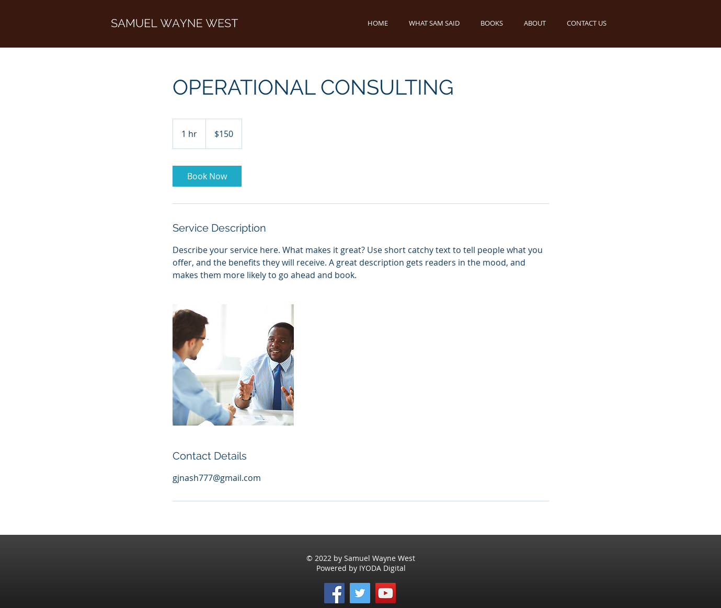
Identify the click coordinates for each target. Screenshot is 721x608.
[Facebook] (334, 593)
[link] (207, 176)
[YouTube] (385, 593)
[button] (491, 23)
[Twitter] (360, 593)
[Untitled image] (233, 365)
